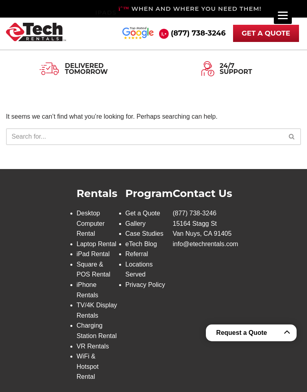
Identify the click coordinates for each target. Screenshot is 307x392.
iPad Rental (93, 254)
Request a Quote (241, 332)
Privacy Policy (145, 284)
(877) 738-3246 (198, 33)
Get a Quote (143, 213)
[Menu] (283, 15)
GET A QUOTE (266, 33)
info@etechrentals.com (205, 244)
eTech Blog (141, 244)
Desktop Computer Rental (91, 223)
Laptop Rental (97, 244)
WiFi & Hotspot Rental (88, 366)
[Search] (144, 136)
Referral (137, 254)
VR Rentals (93, 346)
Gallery (136, 223)
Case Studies (144, 233)
